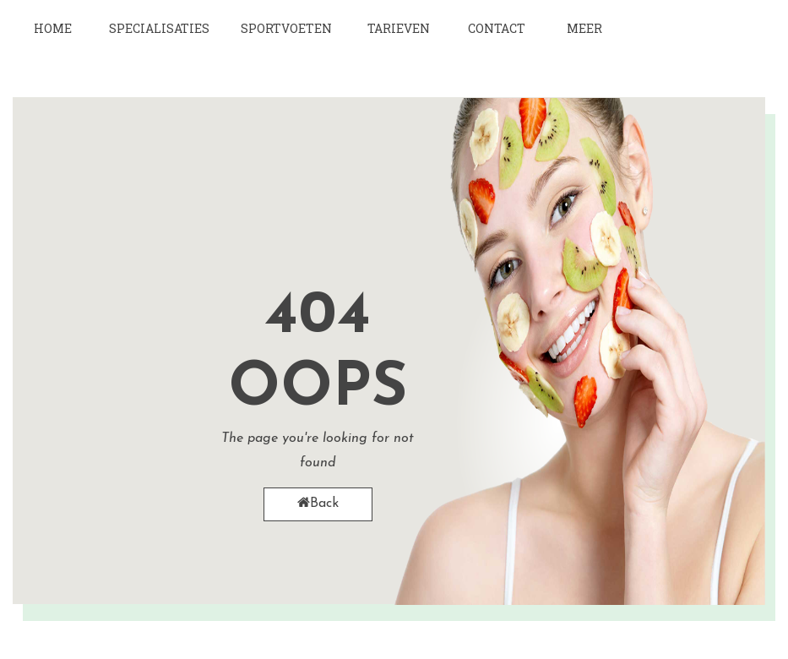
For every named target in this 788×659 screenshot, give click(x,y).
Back (318, 503)
